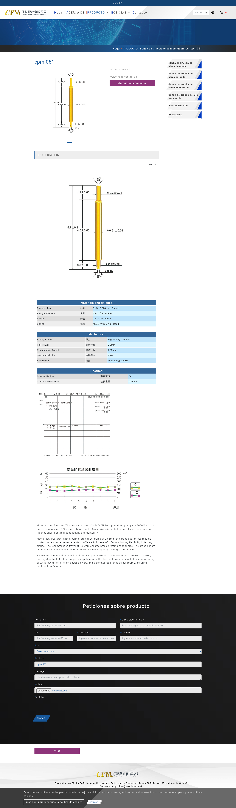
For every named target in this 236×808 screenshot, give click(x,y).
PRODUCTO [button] (96, 12)
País (38, 645)
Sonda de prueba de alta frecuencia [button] (183, 97)
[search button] (205, 13)
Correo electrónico (132, 619)
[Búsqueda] (201, 12)
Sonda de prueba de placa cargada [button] (180, 75)
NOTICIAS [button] (119, 12)
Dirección (125, 632)
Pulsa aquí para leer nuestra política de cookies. (54, 802)
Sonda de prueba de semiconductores (164, 48)
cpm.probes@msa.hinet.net (125, 786)
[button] (36, 106)
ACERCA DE (76, 12)
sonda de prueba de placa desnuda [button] (180, 65)
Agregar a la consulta (132, 83)
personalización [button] (178, 105)
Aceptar (93, 802)
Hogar (59, 12)
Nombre (40, 619)
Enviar (41, 718)
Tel (36, 632)
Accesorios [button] (175, 114)
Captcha (39, 697)
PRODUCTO (130, 48)
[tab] (182, 64)
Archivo (38, 684)
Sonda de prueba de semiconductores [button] (180, 86)
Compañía (83, 632)
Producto (39, 658)
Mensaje (40, 671)
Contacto (139, 12)
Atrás (57, 751)
